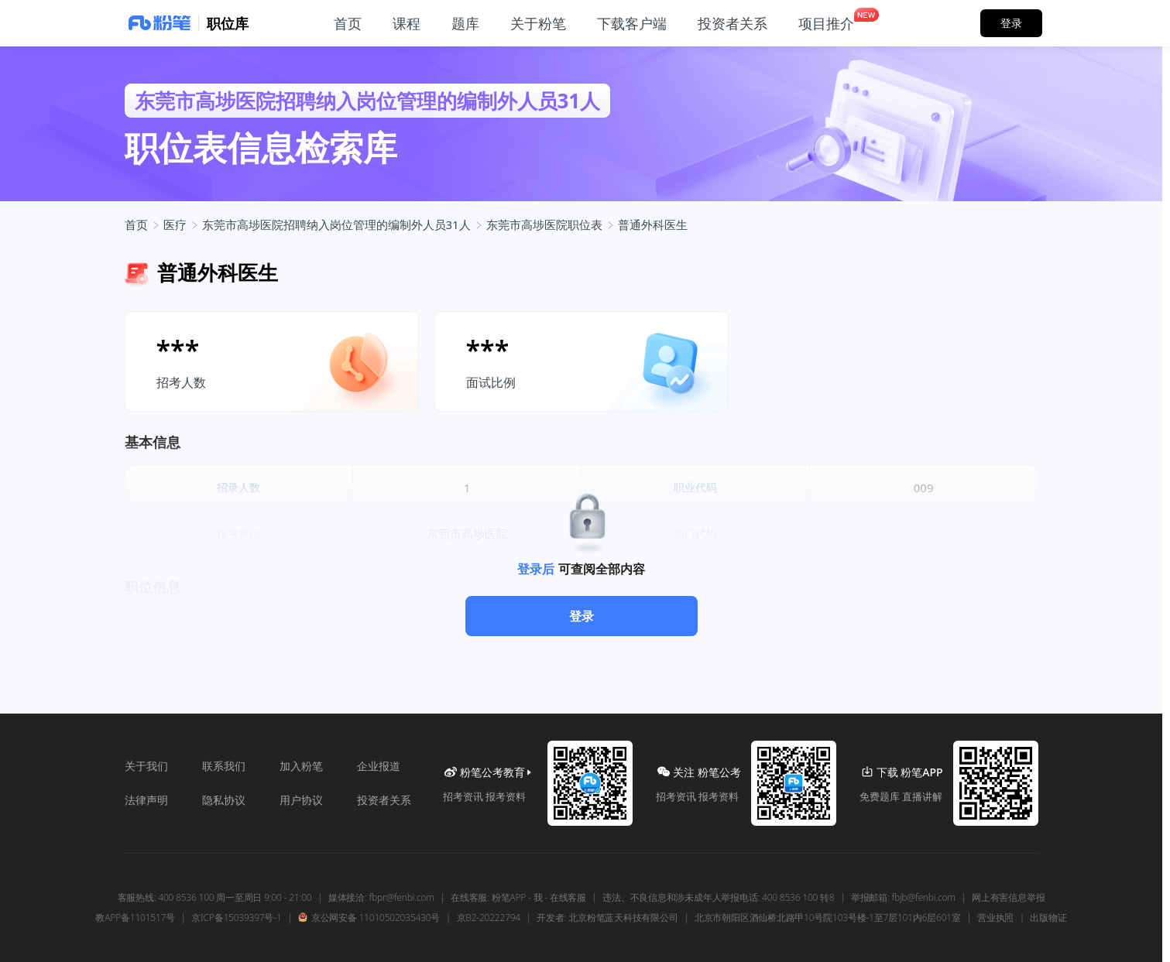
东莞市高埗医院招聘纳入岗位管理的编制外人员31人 (336, 224)
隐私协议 (223, 800)
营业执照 (995, 917)
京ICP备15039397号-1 (236, 917)
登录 (581, 616)
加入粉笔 (301, 765)
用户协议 (301, 800)
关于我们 (146, 765)
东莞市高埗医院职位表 (544, 224)
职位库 (228, 23)
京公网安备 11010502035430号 (369, 917)
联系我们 (223, 765)
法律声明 (146, 800)
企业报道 (378, 765)
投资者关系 (384, 800)
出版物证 (1048, 917)
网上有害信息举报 (1008, 897)
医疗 (175, 224)
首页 (136, 224)
